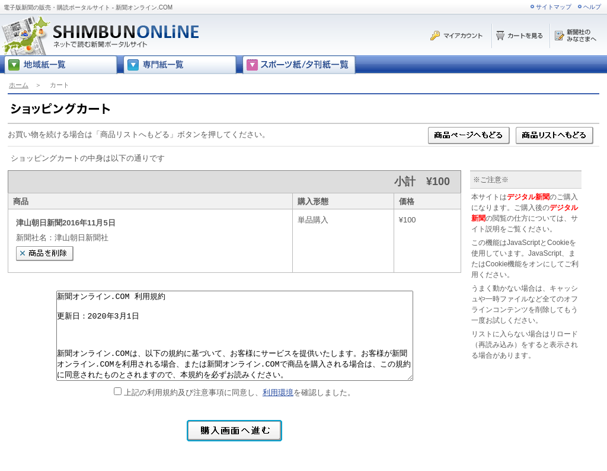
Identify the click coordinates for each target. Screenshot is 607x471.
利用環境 (278, 392)
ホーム (18, 84)
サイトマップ (553, 7)
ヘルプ (592, 7)
